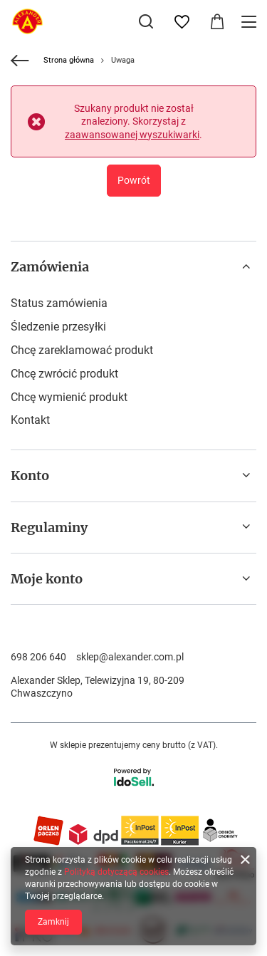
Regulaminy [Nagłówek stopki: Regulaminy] (49, 527)
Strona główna (68, 60)
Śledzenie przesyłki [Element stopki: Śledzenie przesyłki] (58, 326)
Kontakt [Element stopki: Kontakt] (30, 420)
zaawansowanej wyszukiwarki (132, 134)
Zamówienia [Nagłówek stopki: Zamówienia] (50, 267)
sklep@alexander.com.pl (130, 657)
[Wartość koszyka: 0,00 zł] (217, 22)
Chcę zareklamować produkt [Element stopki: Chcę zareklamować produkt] (82, 350)
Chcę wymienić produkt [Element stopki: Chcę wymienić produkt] (69, 397)
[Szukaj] (146, 21)
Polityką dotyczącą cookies (116, 872)
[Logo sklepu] (27, 21)
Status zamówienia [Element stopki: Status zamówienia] (59, 303)
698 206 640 (38, 657)
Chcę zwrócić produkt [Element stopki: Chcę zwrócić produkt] (64, 373)
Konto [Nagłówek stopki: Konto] (30, 475)
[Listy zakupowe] (181, 22)
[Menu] (251, 21)
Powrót (133, 180)
